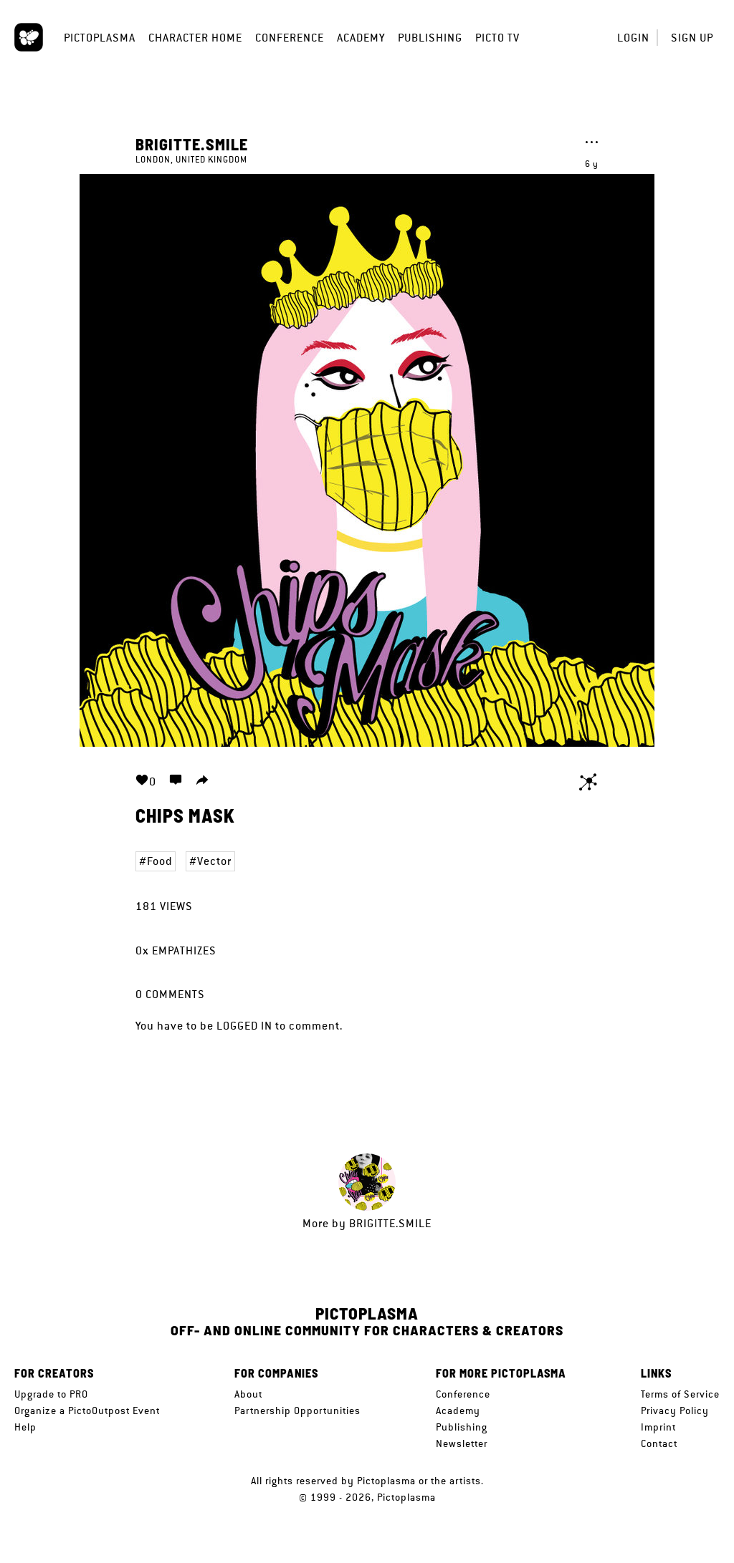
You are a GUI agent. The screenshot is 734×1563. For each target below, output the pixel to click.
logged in (244, 1025)
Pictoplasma (99, 37)
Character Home (195, 37)
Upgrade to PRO (51, 1394)
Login (633, 37)
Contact (659, 1443)
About (248, 1394)
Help (25, 1427)
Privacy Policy (675, 1410)
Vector (214, 860)
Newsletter (461, 1443)
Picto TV (497, 37)
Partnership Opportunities (297, 1410)
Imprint (658, 1427)
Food (159, 860)
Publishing (430, 37)
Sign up (692, 37)
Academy (361, 37)
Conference (289, 37)
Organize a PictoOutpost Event (87, 1410)
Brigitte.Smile (191, 144)
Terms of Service (680, 1394)
